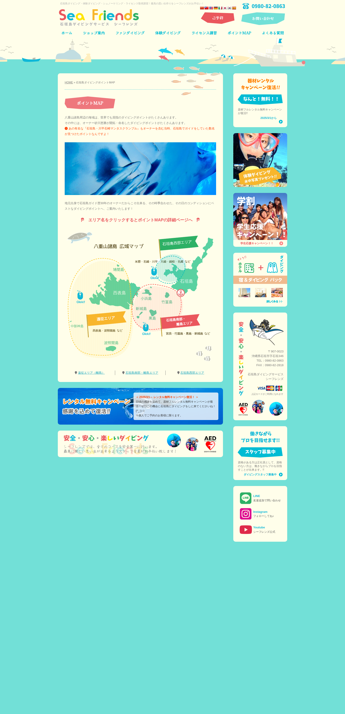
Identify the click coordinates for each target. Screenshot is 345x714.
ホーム (66, 33)
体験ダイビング (168, 33)
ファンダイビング (130, 33)
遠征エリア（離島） (91, 372)
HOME (69, 82)
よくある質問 (273, 33)
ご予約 (217, 17)
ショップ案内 (94, 33)
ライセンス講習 (204, 33)
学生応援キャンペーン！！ (256, 243)
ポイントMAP (239, 33)
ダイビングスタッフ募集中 (260, 474)
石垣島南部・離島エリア (141, 372)
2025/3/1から (268, 118)
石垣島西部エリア (192, 372)
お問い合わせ (263, 18)
